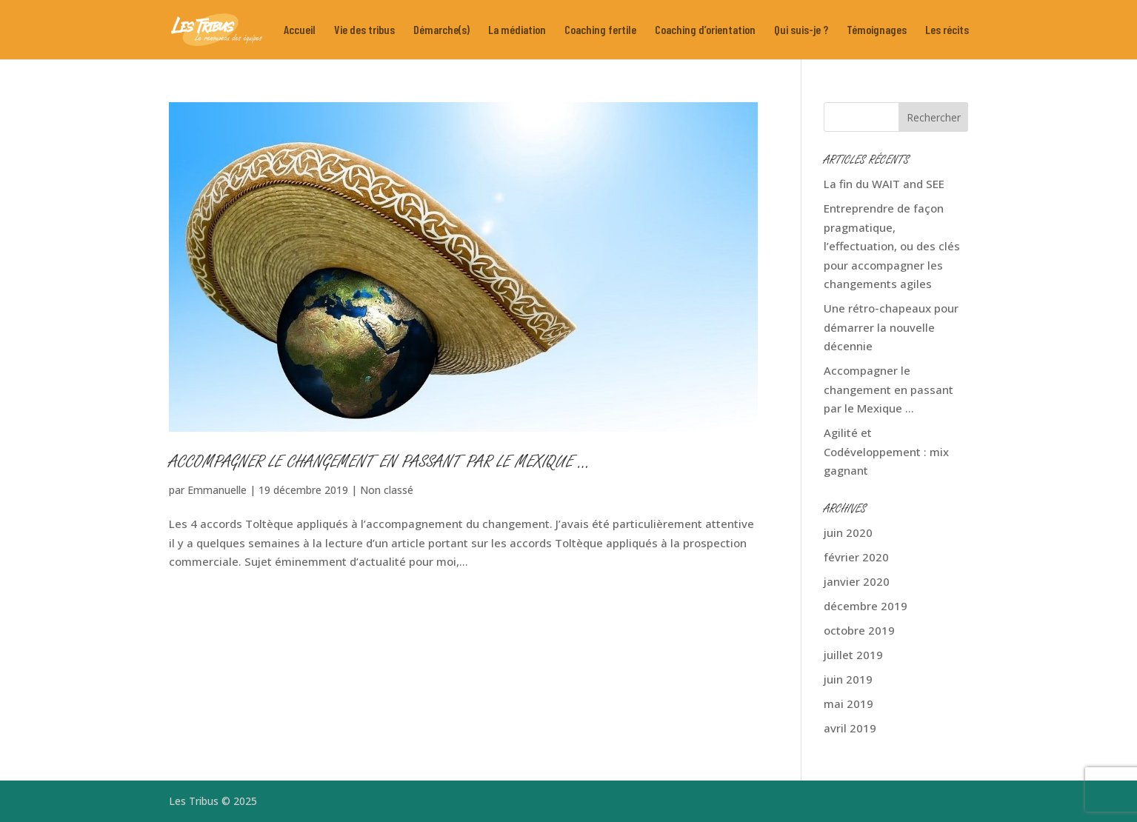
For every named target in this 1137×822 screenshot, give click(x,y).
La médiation (517, 30)
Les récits (947, 30)
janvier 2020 (857, 581)
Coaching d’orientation (705, 30)
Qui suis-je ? (801, 30)
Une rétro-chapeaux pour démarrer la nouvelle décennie (891, 327)
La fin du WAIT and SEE (884, 183)
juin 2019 (848, 679)
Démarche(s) (441, 30)
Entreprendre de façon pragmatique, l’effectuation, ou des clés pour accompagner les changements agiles (892, 246)
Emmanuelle (217, 490)
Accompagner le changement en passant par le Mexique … (379, 463)
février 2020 (856, 556)
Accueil (300, 30)
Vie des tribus (364, 30)
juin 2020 (848, 532)
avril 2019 (850, 728)
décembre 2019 (865, 605)
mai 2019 (848, 703)
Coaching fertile (600, 30)
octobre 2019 (859, 630)
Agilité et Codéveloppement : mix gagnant (886, 451)
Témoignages (877, 30)
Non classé (386, 490)
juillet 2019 (853, 654)
